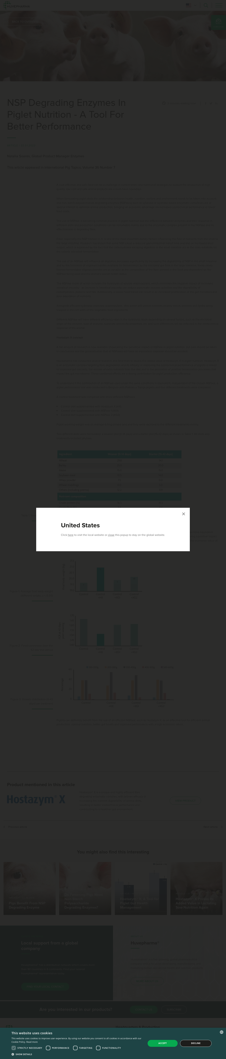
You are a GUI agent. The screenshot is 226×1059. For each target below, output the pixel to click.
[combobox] (221, 1032)
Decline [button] (195, 1043)
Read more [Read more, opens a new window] (32, 1041)
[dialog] (113, 1043)
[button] (76, 1054)
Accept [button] (162, 1043)
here (70, 535)
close (111, 535)
